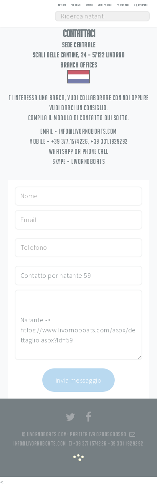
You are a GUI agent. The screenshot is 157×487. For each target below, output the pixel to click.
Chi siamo (76, 5)
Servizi (89, 5)
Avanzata (140, 5)
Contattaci (123, 5)
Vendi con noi (105, 5)
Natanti (62, 5)
